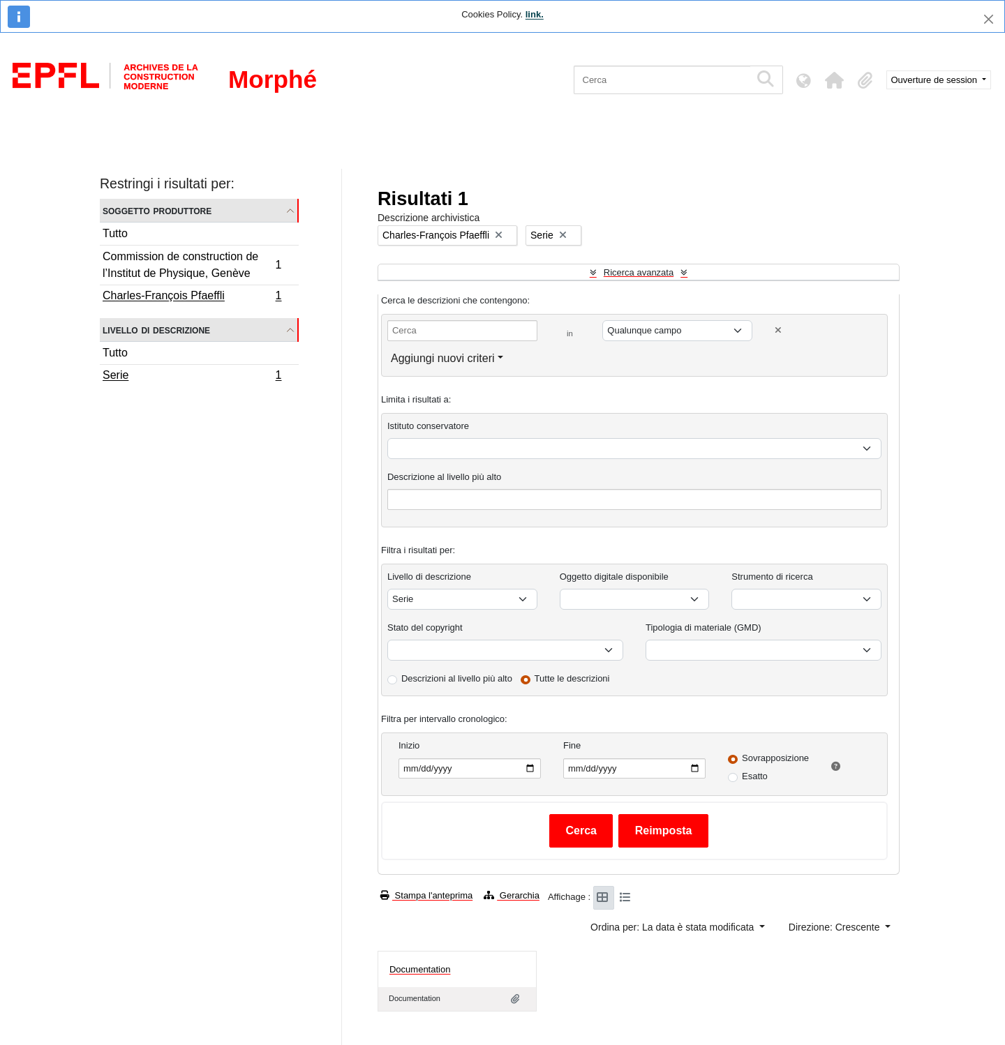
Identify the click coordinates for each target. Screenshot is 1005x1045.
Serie (192, 376)
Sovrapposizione (775, 758)
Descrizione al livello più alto (444, 477)
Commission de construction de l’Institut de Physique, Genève (192, 264)
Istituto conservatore (428, 426)
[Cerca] (662, 80)
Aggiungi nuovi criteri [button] (443, 358)
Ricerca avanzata (638, 272)
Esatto (755, 776)
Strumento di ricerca (771, 576)
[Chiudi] (988, 19)
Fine (572, 745)
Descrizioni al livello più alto (456, 678)
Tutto (115, 233)
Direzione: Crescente (836, 927)
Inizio (409, 745)
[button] (834, 80)
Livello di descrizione (156, 329)
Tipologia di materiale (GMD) (703, 627)
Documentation (419, 969)
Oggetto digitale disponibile (614, 576)
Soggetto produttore (157, 210)
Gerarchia (511, 895)
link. (535, 14)
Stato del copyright (425, 627)
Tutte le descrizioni (572, 678)
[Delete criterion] (778, 330)
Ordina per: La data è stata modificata (673, 927)
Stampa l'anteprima (426, 895)
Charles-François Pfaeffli (192, 297)
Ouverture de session (935, 80)
